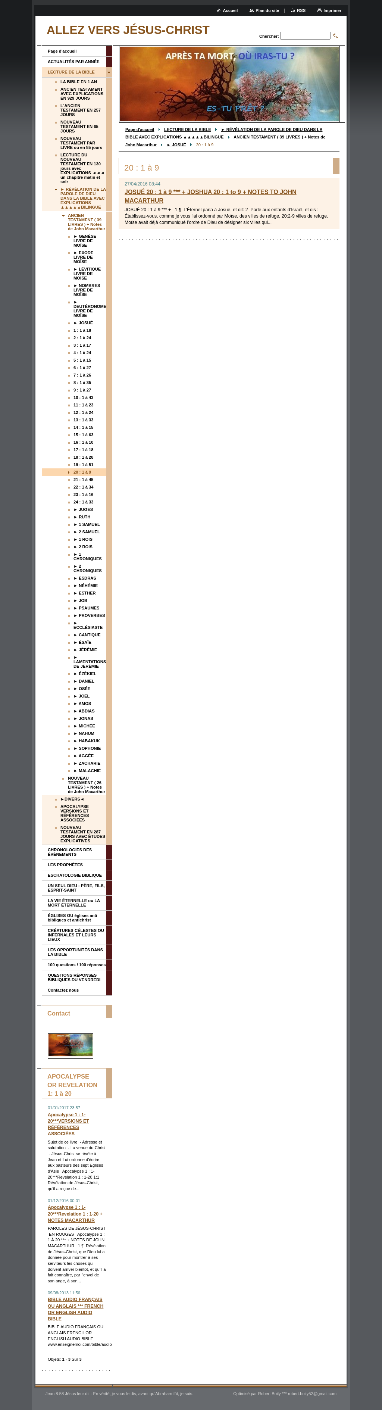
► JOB (80, 600)
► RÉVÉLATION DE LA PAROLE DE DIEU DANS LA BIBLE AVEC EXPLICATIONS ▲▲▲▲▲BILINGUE (83, 198)
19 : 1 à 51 (83, 464)
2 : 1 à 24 (82, 338)
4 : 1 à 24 (82, 352)
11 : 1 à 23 (83, 405)
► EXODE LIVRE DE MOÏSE (83, 257)
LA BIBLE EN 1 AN (78, 81)
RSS (301, 10)
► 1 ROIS (83, 539)
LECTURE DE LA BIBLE (187, 129)
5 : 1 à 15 (82, 360)
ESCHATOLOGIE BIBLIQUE (75, 875)
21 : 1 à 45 (83, 479)
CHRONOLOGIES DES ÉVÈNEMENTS (70, 852)
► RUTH (81, 517)
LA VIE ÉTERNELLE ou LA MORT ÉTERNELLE (74, 902)
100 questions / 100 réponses (77, 965)
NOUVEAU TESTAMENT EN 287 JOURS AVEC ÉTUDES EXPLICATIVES (82, 834)
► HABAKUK (86, 741)
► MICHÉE (84, 726)
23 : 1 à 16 (83, 494)
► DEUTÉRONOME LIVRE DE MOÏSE (89, 309)
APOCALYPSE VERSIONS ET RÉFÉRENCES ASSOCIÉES (74, 813)
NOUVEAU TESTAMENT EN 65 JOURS (79, 126)
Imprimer (332, 10)
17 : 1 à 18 (83, 449)
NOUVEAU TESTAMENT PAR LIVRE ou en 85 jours (81, 143)
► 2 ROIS (83, 547)
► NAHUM (83, 733)
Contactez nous (63, 990)
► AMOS (82, 703)
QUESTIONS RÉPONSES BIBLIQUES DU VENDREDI (74, 977)
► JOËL (81, 696)
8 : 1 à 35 (82, 382)
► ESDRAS (84, 578)
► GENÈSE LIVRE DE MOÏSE (84, 240)
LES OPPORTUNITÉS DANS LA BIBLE (75, 952)
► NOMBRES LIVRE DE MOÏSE (86, 290)
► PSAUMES (86, 608)
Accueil (230, 10)
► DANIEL (83, 681)
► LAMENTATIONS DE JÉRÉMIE (89, 661)
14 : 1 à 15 (83, 427)
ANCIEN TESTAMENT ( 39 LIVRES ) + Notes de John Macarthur (86, 222)
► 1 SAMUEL (86, 524)
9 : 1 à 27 (82, 390)
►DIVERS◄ (72, 799)
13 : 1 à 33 (83, 420)
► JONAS (83, 718)
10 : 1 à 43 (83, 397)
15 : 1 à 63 (83, 435)
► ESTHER (84, 593)
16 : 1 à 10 (83, 442)
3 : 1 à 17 (82, 345)
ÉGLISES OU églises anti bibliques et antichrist (72, 917)
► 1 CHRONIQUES (87, 556)
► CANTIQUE (87, 635)
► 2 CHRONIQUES (87, 568)
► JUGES (83, 509)
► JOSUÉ (176, 145)
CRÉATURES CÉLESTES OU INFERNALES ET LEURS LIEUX (76, 935)
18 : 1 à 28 (83, 457)
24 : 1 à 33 (83, 502)
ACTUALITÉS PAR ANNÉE (74, 61)
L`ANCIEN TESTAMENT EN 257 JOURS (80, 110)
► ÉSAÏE (82, 642)
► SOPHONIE (87, 748)
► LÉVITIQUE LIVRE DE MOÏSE (87, 273)
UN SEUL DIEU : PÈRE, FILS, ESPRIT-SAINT (76, 887)
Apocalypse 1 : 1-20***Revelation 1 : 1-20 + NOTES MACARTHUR (75, 1214)
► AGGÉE (83, 756)
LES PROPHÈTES (65, 864)
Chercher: (269, 36)
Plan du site (267, 10)
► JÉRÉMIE (85, 650)
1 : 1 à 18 (82, 330)
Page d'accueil (139, 129)
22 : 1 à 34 (83, 487)
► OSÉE (81, 688)
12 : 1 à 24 (83, 412)
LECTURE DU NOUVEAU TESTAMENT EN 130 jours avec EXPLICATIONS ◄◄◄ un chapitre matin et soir (82, 168)
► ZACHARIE (86, 763)
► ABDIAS (84, 711)
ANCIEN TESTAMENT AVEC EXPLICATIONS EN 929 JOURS (81, 93)
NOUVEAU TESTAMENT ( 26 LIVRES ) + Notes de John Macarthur (86, 785)
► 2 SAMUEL (86, 532)
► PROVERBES (89, 615)
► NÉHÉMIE (85, 585)
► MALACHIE (87, 770)
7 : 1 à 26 (82, 375)
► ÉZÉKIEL (84, 673)
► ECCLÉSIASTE (88, 625)
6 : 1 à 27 (82, 367)
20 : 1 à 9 (82, 472)
